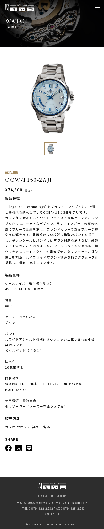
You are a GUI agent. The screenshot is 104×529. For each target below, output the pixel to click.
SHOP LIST (54, 514)
